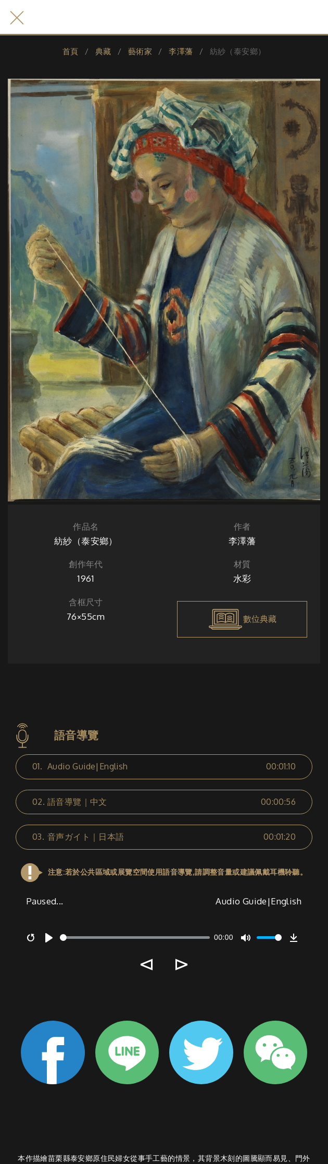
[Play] (49, 937)
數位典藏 (242, 619)
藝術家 (140, 51)
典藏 (103, 51)
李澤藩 (181, 51)
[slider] (135, 937)
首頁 (70, 51)
